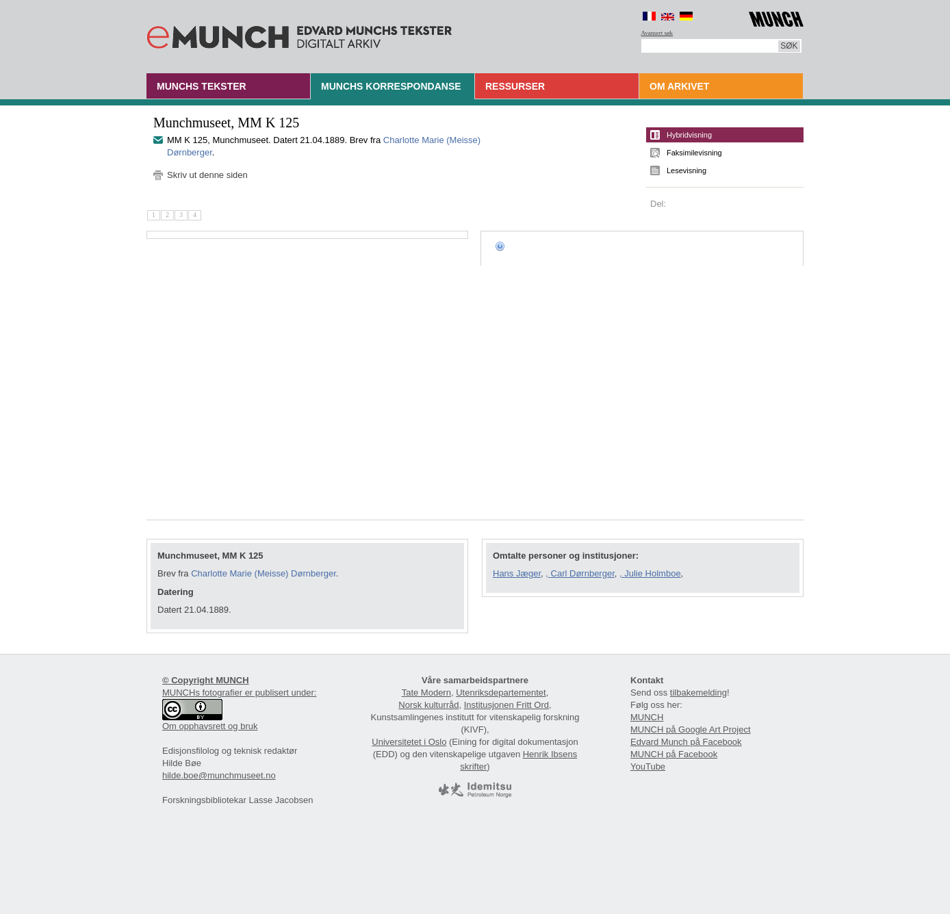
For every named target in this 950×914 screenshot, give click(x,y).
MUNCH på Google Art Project (690, 729)
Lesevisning (686, 170)
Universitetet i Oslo (409, 742)
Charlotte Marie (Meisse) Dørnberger (263, 573)
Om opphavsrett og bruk (209, 726)
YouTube (647, 766)
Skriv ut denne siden (207, 175)
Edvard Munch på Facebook (686, 742)
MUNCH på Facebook (673, 754)
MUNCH (646, 717)
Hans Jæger (517, 573)
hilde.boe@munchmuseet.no (219, 775)
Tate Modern (426, 692)
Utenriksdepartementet (501, 692)
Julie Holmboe (652, 573)
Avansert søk (657, 32)
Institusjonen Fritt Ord (506, 705)
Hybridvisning (689, 135)
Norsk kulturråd (428, 705)
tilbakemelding (698, 692)
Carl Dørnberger (583, 573)
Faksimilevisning (694, 153)
